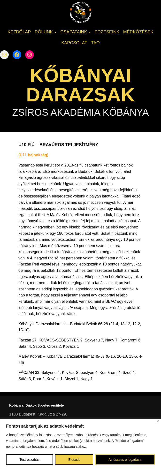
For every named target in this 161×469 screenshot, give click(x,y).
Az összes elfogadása (124, 459)
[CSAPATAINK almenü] (89, 32)
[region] (80, 444)
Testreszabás (29, 459)
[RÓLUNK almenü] (55, 32)
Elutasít (74, 459)
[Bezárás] (158, 421)
